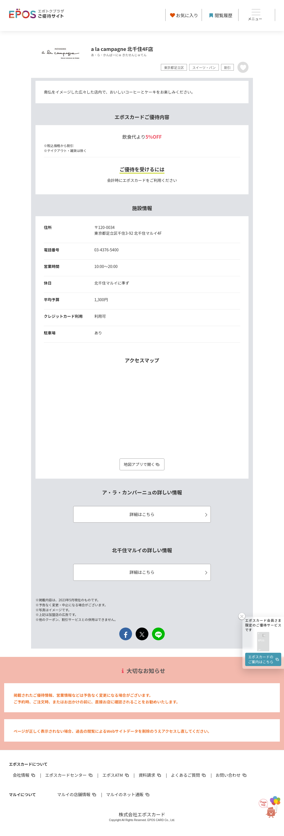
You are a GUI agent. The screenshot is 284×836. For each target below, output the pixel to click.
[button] (263, 642)
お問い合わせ (231, 775)
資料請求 (150, 775)
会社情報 (24, 775)
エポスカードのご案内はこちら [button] (264, 659)
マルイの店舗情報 (77, 794)
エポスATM (116, 775)
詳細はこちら (169, 514)
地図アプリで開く (142, 464)
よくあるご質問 (189, 775)
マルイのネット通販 (128, 794)
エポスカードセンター (69, 775)
